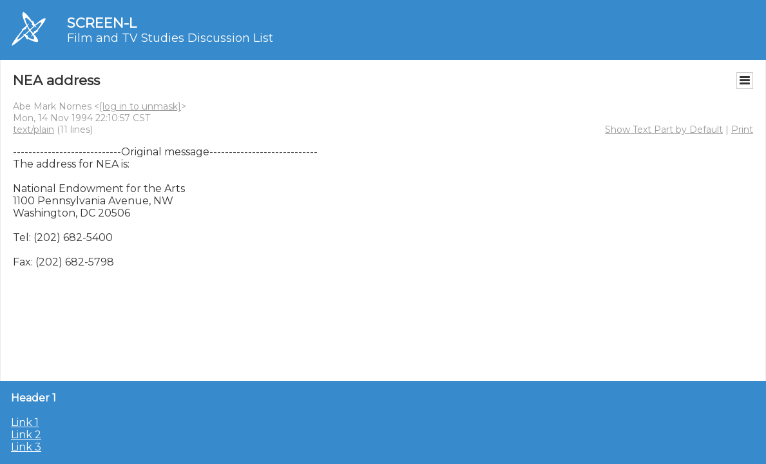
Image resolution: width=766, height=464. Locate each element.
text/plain (33, 129)
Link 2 (26, 435)
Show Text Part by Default (664, 129)
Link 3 (26, 447)
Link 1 (25, 422)
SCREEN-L (102, 23)
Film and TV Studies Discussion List (170, 38)
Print (742, 129)
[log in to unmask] (140, 106)
